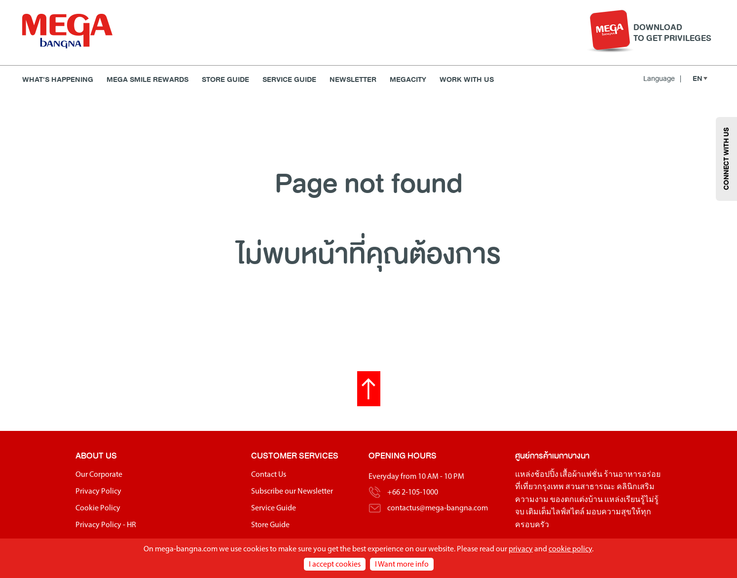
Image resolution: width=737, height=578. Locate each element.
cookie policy (570, 549)
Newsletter (353, 80)
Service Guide (289, 80)
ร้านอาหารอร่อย (632, 475)
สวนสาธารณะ (590, 487)
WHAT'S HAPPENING (57, 80)
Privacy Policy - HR (105, 525)
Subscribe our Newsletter (292, 492)
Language (662, 78)
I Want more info (402, 565)
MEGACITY (408, 80)
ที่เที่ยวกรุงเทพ (539, 487)
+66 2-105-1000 (412, 493)
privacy (521, 549)
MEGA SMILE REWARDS (147, 80)
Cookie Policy (97, 508)
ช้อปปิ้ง (546, 475)
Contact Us (268, 475)
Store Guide (225, 80)
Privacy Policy (98, 492)
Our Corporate (98, 475)
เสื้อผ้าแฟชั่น (581, 475)
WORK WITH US (467, 80)
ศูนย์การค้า (533, 455)
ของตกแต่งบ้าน (576, 500)
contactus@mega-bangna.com (437, 508)
